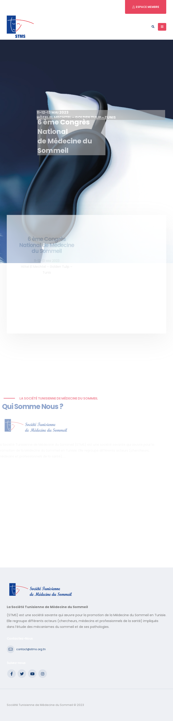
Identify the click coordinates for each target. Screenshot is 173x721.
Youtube (32, 673)
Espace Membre (147, 7)
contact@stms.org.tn (31, 649)
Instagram (42, 673)
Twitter (22, 673)
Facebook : (11, 673)
